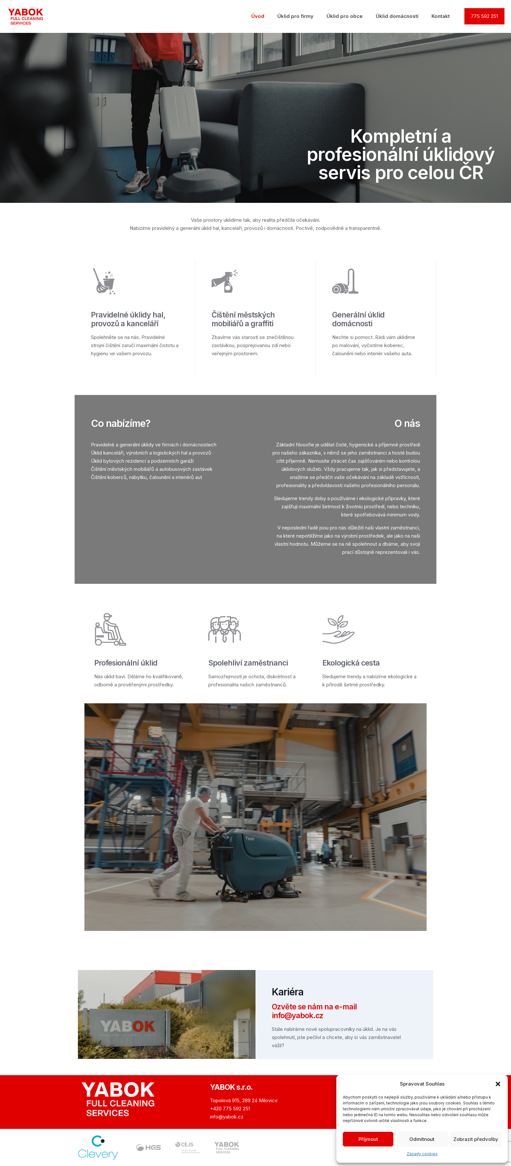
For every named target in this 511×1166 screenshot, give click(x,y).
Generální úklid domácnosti (358, 319)
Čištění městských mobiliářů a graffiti (243, 319)
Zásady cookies (422, 1153)
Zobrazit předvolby (475, 1139)
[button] (498, 1084)
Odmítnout (421, 1139)
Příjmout (368, 1139)
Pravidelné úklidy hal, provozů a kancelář (128, 319)
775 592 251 (484, 16)
